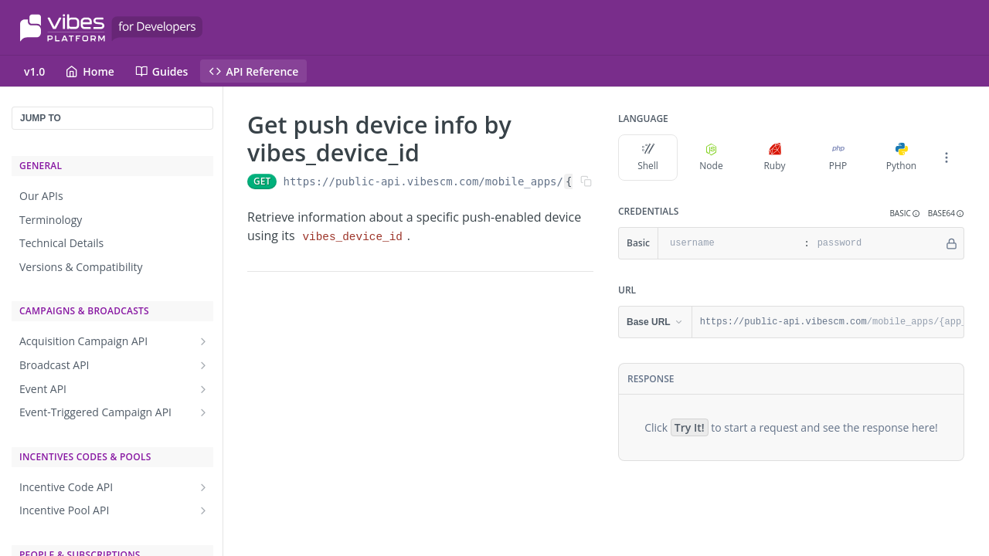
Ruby (774, 157)
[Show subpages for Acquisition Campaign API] (203, 341)
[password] (876, 243)
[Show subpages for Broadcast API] (203, 365)
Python (901, 157)
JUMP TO (40, 118)
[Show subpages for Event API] (203, 389)
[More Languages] (946, 157)
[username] (729, 243)
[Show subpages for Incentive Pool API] (203, 510)
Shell (647, 157)
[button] (904, 213)
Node (710, 157)
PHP (838, 157)
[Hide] (951, 243)
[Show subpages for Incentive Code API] (203, 487)
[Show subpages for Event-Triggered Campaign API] (203, 412)
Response (650, 378)
